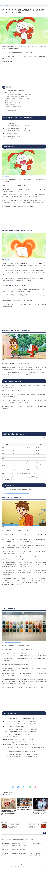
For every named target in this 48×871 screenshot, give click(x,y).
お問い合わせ (30, 867)
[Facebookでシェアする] (18, 788)
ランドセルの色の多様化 (12, 108)
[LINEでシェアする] (30, 788)
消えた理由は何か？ (9, 92)
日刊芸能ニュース (24, 2)
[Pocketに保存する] (35, 788)
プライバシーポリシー (22, 867)
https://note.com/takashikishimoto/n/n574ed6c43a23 (17, 493)
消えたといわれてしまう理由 (11, 100)
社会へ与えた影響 (9, 104)
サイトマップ (7, 867)
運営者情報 (13, 867)
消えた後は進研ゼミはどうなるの (12, 102)
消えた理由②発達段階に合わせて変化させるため (17, 96)
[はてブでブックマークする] (24, 788)
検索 (44, 833)
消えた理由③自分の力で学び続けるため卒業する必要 (18, 98)
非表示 (8, 87)
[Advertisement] (24, 73)
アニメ (8, 795)
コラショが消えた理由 (10, 110)
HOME (24, 865)
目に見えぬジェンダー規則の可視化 (14, 106)
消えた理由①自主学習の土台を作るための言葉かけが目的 (19, 94)
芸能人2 (10, 793)
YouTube (7, 176)
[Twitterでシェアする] (12, 788)
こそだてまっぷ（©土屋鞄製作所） (13, 642)
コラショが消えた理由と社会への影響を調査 (13, 90)
